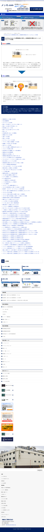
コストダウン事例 (5, 373)
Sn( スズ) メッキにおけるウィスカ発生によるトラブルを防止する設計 (16, 208)
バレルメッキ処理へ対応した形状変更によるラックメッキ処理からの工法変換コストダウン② (21, 251)
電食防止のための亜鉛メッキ (8, 154)
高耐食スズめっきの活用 (7, 134)
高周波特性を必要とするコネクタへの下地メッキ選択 (13, 162)
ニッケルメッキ (5, 342)
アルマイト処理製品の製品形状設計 (9, 164)
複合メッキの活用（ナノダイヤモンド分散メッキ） (13, 124)
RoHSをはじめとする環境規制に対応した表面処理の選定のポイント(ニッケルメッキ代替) (20, 232)
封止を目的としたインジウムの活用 (9, 160)
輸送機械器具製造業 (6, 331)
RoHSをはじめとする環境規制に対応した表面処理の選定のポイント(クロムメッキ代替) (20, 230)
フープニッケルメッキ (6, 345)
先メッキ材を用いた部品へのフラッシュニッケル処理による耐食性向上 (16, 242)
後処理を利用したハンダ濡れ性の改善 (10, 173)
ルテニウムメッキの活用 (7, 122)
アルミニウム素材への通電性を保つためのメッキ (12, 147)
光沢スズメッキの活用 (7, 145)
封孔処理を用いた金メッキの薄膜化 (9, 133)
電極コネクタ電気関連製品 (7, 306)
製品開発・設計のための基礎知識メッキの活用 (11, 297)
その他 (3, 336)
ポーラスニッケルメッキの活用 (9, 140)
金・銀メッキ (5, 356)
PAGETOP (40, 470)
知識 (2, 474)
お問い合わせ (3, 516)
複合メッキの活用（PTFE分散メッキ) (10, 126)
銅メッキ (4, 358)
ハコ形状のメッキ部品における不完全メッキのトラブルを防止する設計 (16, 209)
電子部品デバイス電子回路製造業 (9, 333)
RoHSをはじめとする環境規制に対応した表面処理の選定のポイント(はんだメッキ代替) (20, 234)
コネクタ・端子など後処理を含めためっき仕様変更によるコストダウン (16, 190)
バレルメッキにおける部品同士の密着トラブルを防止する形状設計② (16, 215)
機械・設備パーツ (5, 319)
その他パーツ (5, 322)
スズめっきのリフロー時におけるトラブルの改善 (12, 169)
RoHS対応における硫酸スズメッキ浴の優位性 (11, 150)
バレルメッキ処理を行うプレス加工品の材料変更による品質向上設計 (16, 229)
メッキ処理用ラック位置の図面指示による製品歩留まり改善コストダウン (17, 244)
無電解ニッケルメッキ (6, 353)
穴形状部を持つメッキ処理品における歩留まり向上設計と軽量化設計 (16, 239)
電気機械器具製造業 (6, 328)
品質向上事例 (5, 378)
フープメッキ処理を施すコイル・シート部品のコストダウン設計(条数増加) (17, 248)
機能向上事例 (5, 376)
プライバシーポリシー (5, 514)
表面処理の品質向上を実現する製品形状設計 (11, 197)
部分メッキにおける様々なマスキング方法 (11, 129)
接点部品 (4, 314)
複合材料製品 (5, 311)
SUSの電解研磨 (6, 120)
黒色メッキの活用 (6, 138)
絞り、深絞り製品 (5, 309)
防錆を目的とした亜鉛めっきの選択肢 (10, 167)
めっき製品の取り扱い (7, 178)
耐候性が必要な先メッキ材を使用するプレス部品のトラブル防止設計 (16, 220)
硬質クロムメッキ (5, 361)
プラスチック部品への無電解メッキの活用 (11, 141)
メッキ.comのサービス (5, 478)
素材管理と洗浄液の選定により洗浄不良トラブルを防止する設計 (15, 211)
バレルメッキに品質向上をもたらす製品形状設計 (12, 157)
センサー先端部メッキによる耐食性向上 (10, 176)
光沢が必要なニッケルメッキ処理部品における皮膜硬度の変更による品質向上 (18, 223)
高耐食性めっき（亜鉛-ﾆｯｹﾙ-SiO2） (9, 119)
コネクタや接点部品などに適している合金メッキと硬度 (13, 187)
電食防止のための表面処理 (8, 152)
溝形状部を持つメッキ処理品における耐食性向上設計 (13, 237)
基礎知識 (2, 450)
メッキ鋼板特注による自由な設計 (9, 180)
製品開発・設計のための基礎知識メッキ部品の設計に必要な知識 (15, 300)
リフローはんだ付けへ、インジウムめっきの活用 (12, 166)
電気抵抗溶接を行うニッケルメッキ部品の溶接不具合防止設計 (15, 218)
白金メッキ (4, 366)
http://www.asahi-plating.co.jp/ (11, 524)
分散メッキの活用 (6, 136)
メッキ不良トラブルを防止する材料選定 (10, 201)
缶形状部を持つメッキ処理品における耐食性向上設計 (13, 235)
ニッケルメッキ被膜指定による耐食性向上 (11, 206)
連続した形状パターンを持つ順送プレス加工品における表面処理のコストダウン (18, 249)
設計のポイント (4, 458)
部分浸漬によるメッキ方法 (8, 127)
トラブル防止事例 (5, 381)
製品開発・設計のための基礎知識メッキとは (11, 295)
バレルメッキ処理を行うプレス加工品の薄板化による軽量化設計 (15, 241)
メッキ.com (7, 5)
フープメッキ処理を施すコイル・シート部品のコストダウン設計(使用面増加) (18, 246)
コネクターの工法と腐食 (7, 192)
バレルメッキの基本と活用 (8, 148)
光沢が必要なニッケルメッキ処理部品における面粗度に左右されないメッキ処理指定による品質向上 (22, 222)
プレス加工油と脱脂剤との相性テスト (10, 174)
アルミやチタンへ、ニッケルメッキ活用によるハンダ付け (14, 159)
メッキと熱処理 (6, 183)
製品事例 (2, 455)
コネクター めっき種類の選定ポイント (10, 185)
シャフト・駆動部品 (6, 316)
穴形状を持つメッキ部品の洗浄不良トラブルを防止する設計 (14, 213)
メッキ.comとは (4, 476)
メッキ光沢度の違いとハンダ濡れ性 (9, 181)
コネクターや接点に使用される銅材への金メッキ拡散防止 (14, 194)
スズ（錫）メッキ (5, 350)
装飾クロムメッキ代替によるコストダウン (11, 199)
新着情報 (2, 463)
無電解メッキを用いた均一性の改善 (9, 143)
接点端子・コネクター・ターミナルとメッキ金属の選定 (13, 188)
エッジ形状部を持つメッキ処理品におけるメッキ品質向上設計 (15, 227)
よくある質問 (3, 483)
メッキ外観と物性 (6, 171)
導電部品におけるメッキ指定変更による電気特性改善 (13, 225)
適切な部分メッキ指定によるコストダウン (11, 204)
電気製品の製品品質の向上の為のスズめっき (11, 155)
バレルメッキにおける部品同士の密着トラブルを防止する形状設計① (16, 216)
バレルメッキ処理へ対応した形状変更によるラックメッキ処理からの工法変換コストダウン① (21, 253)
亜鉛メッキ (4, 348)
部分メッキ (5, 131)
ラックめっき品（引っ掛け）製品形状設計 (11, 202)
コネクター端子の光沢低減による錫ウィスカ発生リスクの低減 (15, 195)
